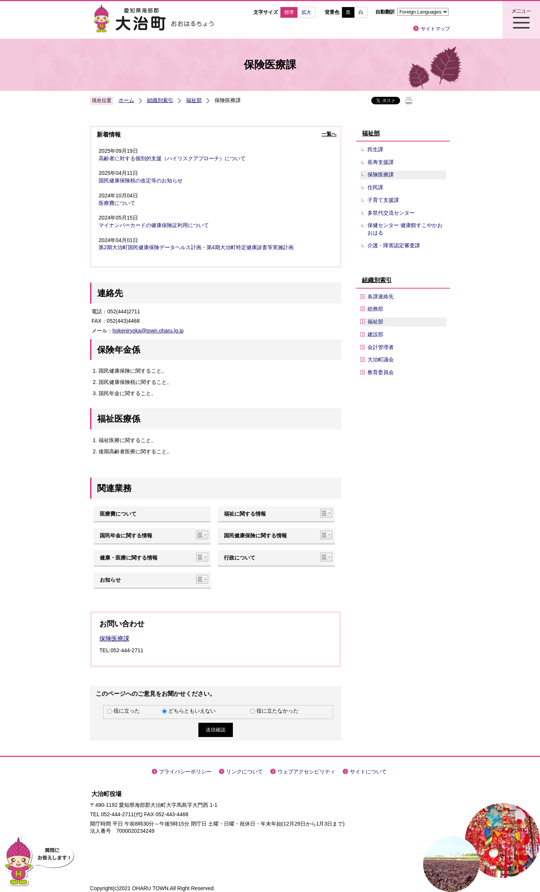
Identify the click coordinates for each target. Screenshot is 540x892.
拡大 (306, 12)
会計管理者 (381, 347)
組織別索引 (160, 100)
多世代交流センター (391, 213)
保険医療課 (114, 638)
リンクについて (244, 772)
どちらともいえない (192, 711)
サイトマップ (435, 29)
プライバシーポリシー (185, 772)
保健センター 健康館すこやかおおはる (405, 229)
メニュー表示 (521, 20)
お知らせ (110, 580)
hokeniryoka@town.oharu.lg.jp (148, 331)
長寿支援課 (381, 162)
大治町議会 (381, 359)
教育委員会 (381, 372)
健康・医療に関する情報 (129, 558)
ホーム (126, 100)
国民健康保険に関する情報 (255, 535)
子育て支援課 (383, 200)
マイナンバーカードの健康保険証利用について (154, 225)
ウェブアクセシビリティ (306, 772)
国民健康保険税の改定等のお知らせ (141, 180)
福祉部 (194, 100)
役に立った (127, 711)
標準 (289, 12)
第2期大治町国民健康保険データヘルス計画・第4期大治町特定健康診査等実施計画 (196, 247)
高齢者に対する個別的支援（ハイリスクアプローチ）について (172, 158)
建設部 (375, 334)
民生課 (375, 149)
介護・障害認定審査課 (394, 245)
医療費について (117, 203)
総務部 (375, 309)
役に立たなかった (277, 711)
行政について (239, 558)
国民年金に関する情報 (126, 535)
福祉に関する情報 (245, 514)
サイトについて (368, 772)
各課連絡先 (381, 296)
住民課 (375, 187)
